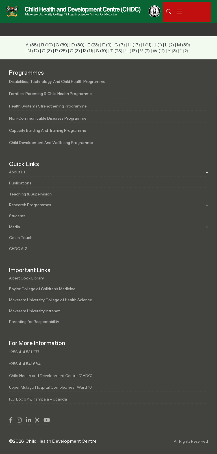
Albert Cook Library (26, 278)
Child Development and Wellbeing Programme (51, 142)
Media (14, 227)
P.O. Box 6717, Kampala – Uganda (38, 399)
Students (17, 216)
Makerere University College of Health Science (50, 300)
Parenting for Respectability (34, 321)
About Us (17, 172)
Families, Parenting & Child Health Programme (50, 93)
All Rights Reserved (191, 441)
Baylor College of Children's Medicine (42, 289)
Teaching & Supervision (30, 194)
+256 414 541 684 (25, 364)
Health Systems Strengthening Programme (48, 106)
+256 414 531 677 (24, 352)
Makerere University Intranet (34, 311)
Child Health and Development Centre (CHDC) (50, 375)
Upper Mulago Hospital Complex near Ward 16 (50, 387)
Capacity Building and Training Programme (47, 130)
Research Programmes (30, 205)
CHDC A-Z (18, 248)
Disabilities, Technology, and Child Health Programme (57, 81)
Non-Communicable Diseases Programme (47, 118)
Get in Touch (20, 237)
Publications (20, 183)
